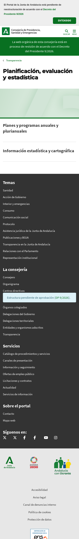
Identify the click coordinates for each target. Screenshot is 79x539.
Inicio (28, 31)
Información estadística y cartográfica (38, 150)
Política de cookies (39, 512)
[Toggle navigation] (74, 32)
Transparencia (14, 60)
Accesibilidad (39, 490)
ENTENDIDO (64, 20)
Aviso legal (39, 497)
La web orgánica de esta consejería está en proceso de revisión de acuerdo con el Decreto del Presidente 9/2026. (40, 46)
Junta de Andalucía (6, 31)
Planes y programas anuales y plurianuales (30, 128)
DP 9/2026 (62, 297)
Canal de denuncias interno (39, 504)
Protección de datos (39, 519)
